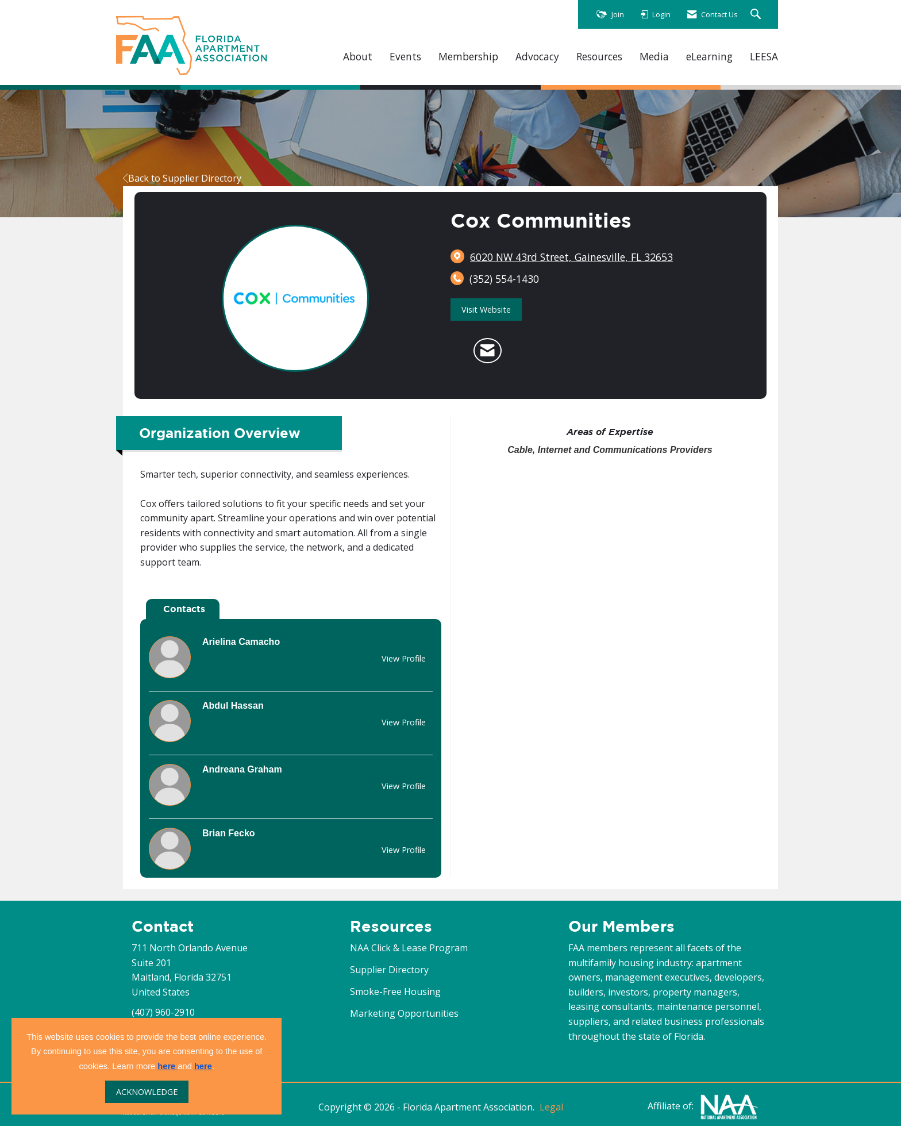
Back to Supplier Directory (182, 178)
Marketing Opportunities (404, 1013)
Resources (599, 56)
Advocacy (537, 56)
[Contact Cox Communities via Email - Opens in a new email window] (487, 350)
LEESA (764, 56)
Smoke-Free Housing (395, 991)
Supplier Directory (389, 969)
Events (405, 56)
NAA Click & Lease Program (409, 947)
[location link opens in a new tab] (571, 257)
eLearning (709, 56)
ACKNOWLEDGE (147, 1091)
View (404, 658)
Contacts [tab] (184, 609)
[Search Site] (757, 15)
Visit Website (486, 309)
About (357, 56)
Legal (551, 1107)
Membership (468, 56)
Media (654, 56)
